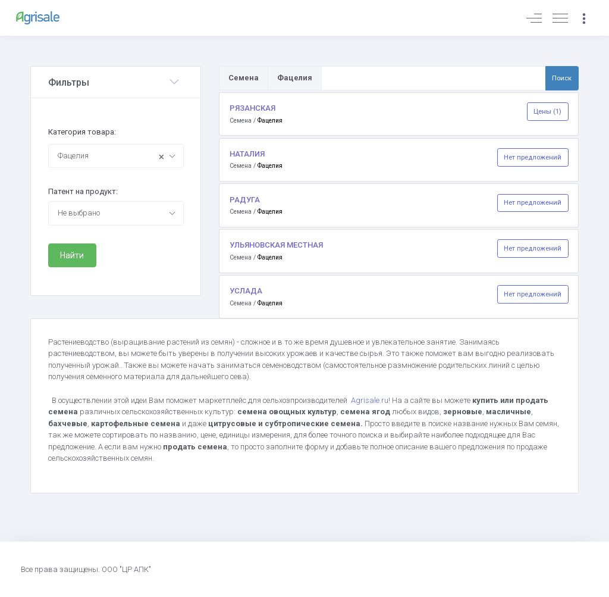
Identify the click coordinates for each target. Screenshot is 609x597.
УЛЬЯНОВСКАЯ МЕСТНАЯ (276, 244)
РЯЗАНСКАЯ (252, 108)
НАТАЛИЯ (247, 153)
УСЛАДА (246, 290)
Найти (72, 255)
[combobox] (116, 156)
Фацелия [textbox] (111, 157)
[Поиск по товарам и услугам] (433, 78)
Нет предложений (532, 157)
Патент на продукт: (83, 191)
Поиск (562, 78)
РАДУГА (245, 199)
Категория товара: (82, 131)
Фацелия (270, 120)
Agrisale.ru (369, 400)
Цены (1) (547, 111)
